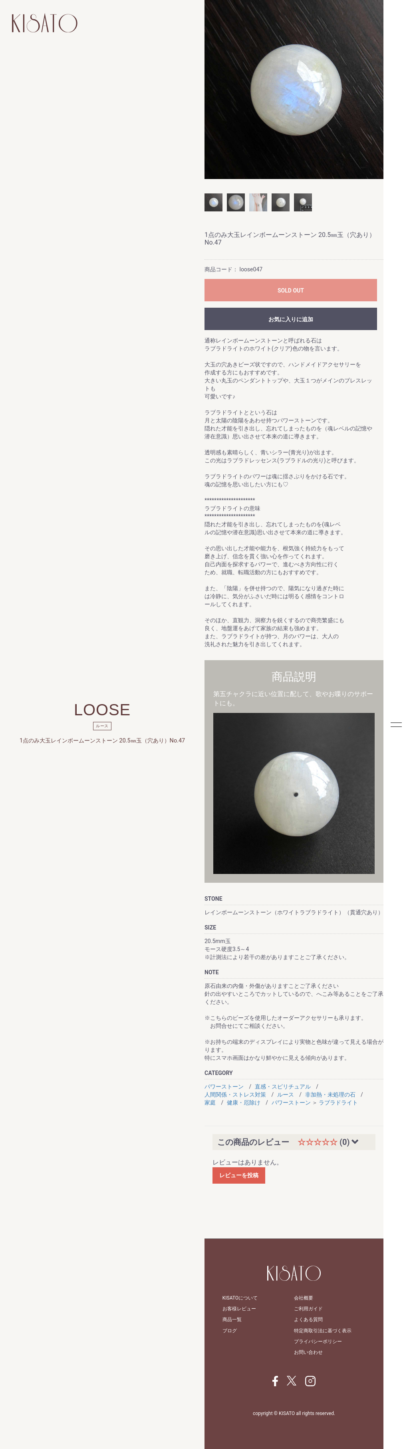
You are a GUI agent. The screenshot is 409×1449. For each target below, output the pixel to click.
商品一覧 (232, 1319)
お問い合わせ (308, 1352)
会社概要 (303, 1298)
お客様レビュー (239, 1309)
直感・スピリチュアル (283, 1086)
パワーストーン (224, 1086)
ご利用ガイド (308, 1309)
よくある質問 (308, 1319)
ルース (285, 1094)
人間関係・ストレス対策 (235, 1094)
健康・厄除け (243, 1102)
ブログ (229, 1331)
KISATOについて (240, 1298)
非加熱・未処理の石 (330, 1094)
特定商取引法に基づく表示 (322, 1331)
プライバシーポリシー (318, 1341)
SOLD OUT (291, 290)
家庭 (210, 1102)
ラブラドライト (338, 1102)
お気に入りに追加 (290, 319)
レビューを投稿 (238, 1175)
